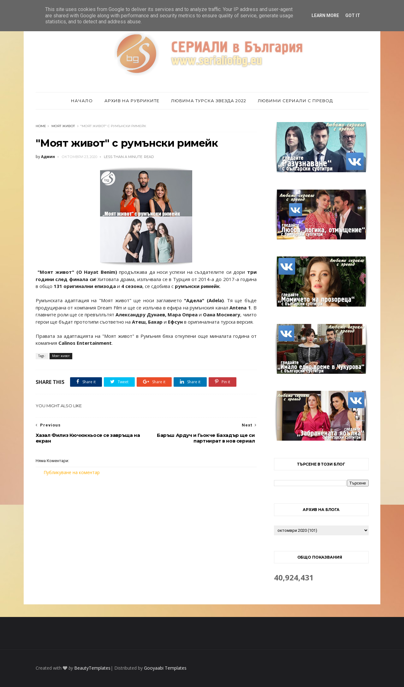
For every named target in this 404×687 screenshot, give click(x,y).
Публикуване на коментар (72, 472)
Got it (352, 15)
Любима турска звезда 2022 (208, 100)
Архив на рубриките (131, 100)
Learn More (325, 15)
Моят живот (63, 126)
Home (41, 126)
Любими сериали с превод (295, 100)
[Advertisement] (146, 528)
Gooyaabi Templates (165, 668)
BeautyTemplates (92, 668)
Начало (82, 100)
